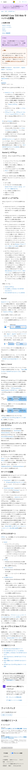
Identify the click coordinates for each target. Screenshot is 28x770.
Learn (2, 11)
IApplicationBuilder (5, 428)
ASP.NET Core (11, 11)
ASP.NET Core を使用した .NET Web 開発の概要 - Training (14, 728)
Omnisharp (16, 490)
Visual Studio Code (8, 488)
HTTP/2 (3, 537)
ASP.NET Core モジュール (8, 139)
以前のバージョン (14, 759)
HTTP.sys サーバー (9, 112)
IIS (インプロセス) (8, 567)
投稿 (4, 761)
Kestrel (3, 29)
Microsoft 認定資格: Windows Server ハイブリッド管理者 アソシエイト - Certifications (14, 737)
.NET (6, 11)
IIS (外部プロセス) (8, 577)
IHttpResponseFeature (18, 466)
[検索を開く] (20, 2)
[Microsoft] (14, 2)
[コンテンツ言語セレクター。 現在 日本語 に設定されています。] (6, 753)
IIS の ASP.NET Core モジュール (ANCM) (15, 292)
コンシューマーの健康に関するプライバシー (13, 763)
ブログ (20, 759)
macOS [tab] (8, 84)
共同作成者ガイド (10, 680)
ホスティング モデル (6, 27)
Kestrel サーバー (9, 92)
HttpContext (4, 78)
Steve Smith (16, 67)
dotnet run (17, 497)
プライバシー (9, 761)
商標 (9, 765)
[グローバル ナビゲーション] (1, 2)
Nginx (8, 334)
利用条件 (5, 765)
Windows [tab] (4, 84)
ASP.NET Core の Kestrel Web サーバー (11, 359)
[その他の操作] (25, 11)
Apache (14, 334)
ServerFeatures (17, 430)
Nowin (2, 458)
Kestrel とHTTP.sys (12, 104)
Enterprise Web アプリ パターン (15, 638)
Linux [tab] (12, 84)
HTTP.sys (4, 30)
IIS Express (10, 121)
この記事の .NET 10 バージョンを (13, 61)
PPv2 (6, 170)
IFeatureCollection (5, 432)
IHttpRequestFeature (6, 466)
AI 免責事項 (5, 759)
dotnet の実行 (8, 526)
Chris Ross (8, 69)
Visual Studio (7, 480)
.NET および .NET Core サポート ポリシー (12, 57)
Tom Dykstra (8, 67)
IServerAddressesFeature (7, 436)
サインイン (24, 1)
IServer (3, 460)
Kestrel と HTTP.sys (6, 25)
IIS (2, 121)
